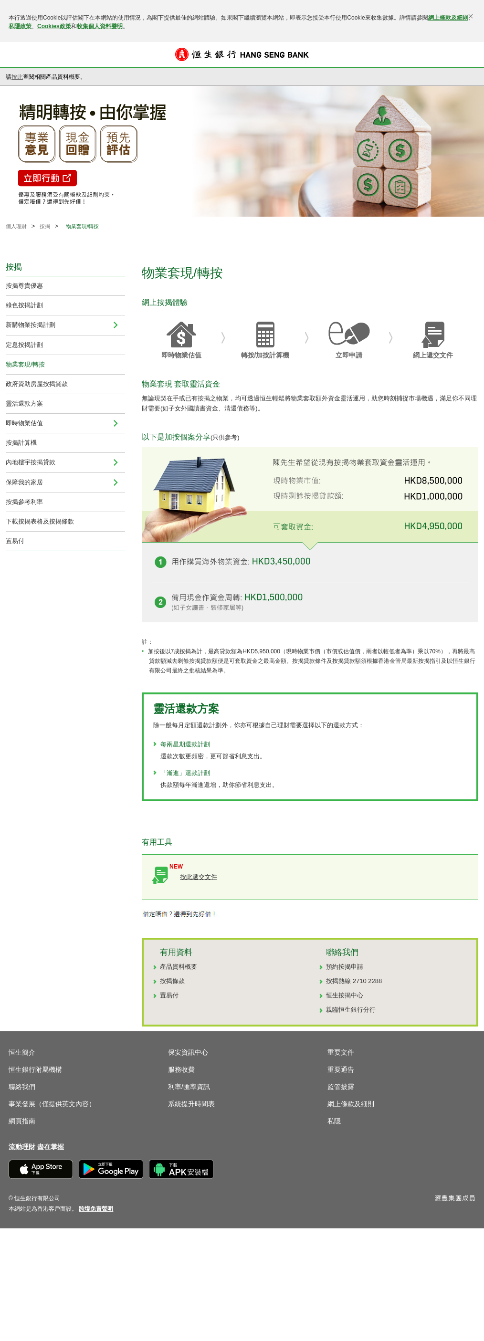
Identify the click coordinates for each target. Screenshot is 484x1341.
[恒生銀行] (242, 54)
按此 (17, 76)
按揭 (45, 226)
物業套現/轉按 (25, 364)
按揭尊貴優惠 (24, 285)
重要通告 (340, 1069)
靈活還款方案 (24, 403)
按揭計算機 (21, 442)
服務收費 (181, 1069)
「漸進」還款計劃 (185, 772)
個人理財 (16, 226)
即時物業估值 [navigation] (24, 423)
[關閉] (470, 16)
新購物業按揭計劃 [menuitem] (30, 324)
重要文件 (340, 1052)
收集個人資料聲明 (100, 26)
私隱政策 (20, 26)
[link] (96, 1208)
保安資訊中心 (188, 1052)
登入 (468, 54)
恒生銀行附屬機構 (35, 1069)
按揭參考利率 (24, 501)
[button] (15, 54)
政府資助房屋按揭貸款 (37, 384)
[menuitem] (115, 325)
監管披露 (340, 1086)
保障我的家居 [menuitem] (24, 482)
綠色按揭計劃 (24, 305)
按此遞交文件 (198, 876)
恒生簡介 (22, 1052)
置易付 (15, 541)
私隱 (334, 1121)
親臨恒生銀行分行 (351, 1009)
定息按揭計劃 (24, 344)
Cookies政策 (54, 26)
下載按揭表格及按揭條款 (40, 521)
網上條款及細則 (448, 17)
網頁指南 (22, 1121)
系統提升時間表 (191, 1104)
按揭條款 (172, 981)
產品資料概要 (178, 966)
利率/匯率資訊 (189, 1086)
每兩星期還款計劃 (185, 744)
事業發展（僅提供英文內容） (52, 1104)
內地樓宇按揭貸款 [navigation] (30, 462)
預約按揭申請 (344, 966)
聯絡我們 (22, 1086)
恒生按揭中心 (344, 995)
